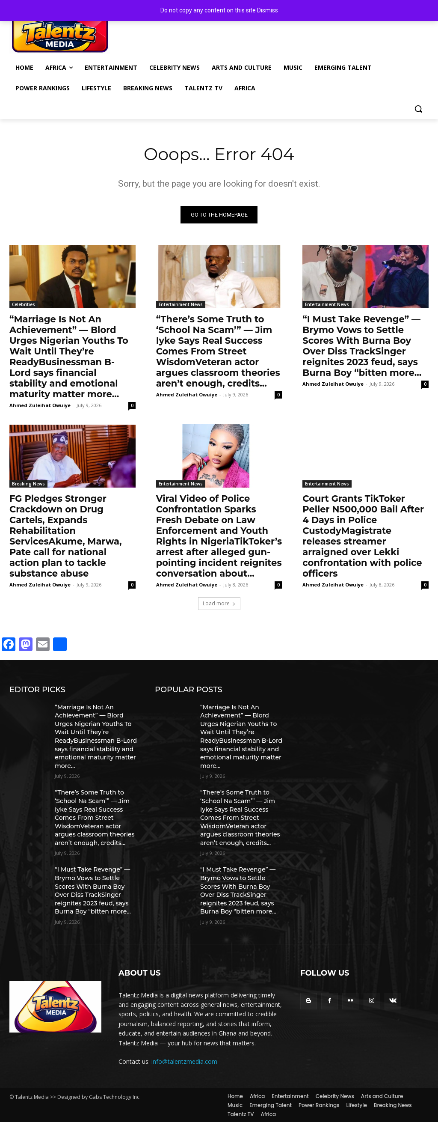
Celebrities (23, 304)
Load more (219, 603)
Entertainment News (181, 304)
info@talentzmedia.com (184, 1062)
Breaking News (28, 484)
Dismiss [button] (267, 10)
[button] (418, 108)
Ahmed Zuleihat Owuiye (40, 405)
